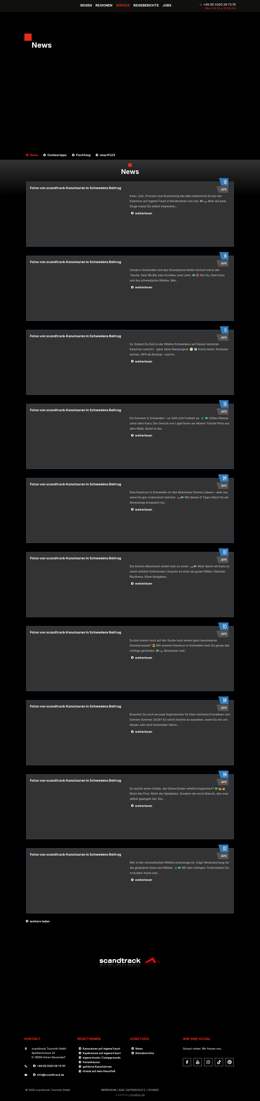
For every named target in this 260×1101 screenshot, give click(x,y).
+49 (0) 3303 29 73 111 (219, 4)
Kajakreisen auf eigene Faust (102, 1053)
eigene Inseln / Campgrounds (102, 1057)
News (34, 155)
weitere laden (40, 921)
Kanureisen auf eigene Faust (101, 1048)
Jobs (166, 5)
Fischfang (82, 155)
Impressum (108, 1089)
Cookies (153, 1089)
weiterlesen (143, 213)
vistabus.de (137, 1094)
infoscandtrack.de (50, 1074)
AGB (121, 1089)
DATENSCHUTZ (135, 1089)
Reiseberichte (144, 1053)
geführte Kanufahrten (97, 1066)
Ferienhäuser (91, 1062)
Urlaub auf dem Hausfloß (99, 1071)
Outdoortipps (56, 155)
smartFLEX (106, 155)
